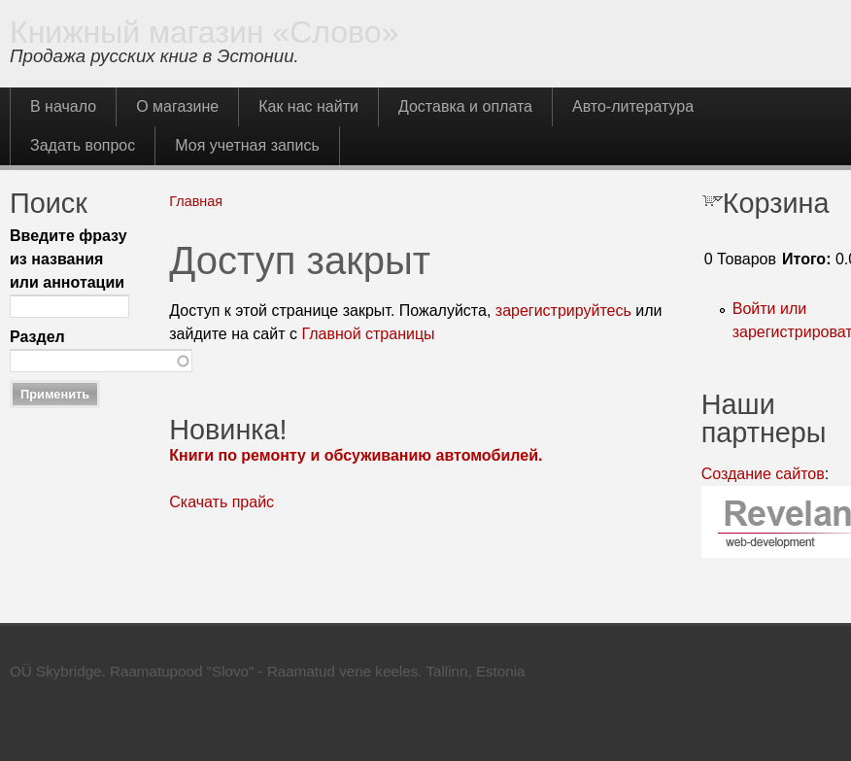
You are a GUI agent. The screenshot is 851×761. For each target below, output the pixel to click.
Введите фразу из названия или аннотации (68, 259)
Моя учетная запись (247, 145)
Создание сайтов (763, 474)
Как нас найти (308, 106)
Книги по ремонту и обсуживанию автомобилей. (355, 455)
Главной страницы (367, 334)
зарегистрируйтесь (563, 310)
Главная (195, 201)
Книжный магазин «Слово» (204, 32)
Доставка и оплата (465, 106)
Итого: (806, 259)
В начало (63, 106)
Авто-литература (633, 106)
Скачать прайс (221, 502)
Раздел (37, 337)
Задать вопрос (82, 145)
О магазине (177, 106)
